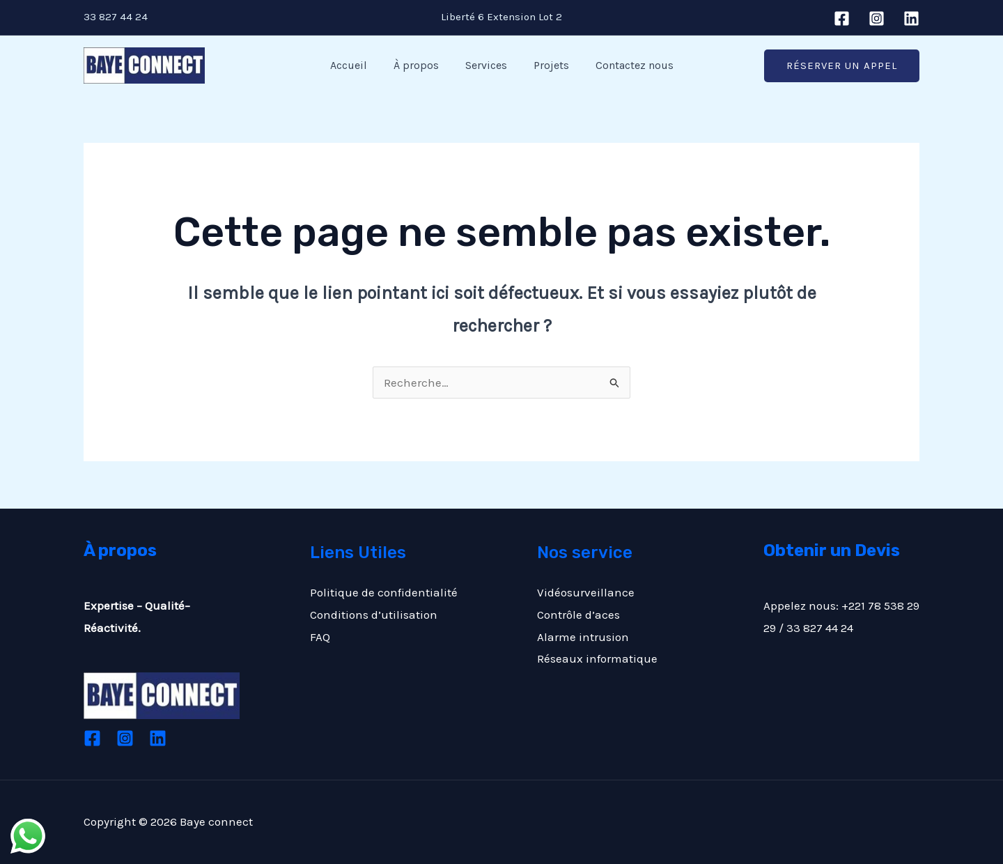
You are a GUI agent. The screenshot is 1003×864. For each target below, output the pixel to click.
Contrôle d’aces (578, 615)
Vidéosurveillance (586, 592)
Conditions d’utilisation (373, 615)
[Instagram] (877, 18)
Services (486, 65)
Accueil (357, 65)
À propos (420, 65)
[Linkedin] (911, 18)
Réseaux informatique (597, 658)
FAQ (320, 637)
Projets (547, 65)
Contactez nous (626, 65)
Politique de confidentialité (384, 592)
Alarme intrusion (583, 637)
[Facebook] (842, 18)
